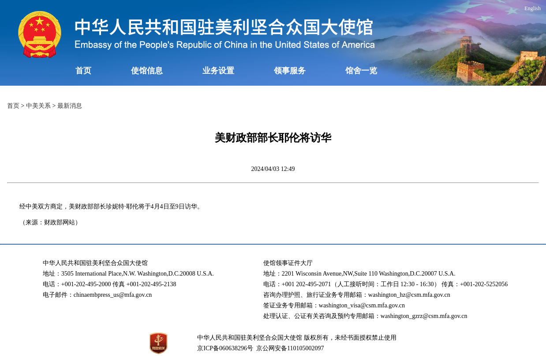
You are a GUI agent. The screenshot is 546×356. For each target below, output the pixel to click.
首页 (83, 70)
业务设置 (218, 70)
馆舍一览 (361, 70)
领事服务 (290, 70)
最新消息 (69, 105)
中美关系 (38, 105)
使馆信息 (147, 70)
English (532, 8)
